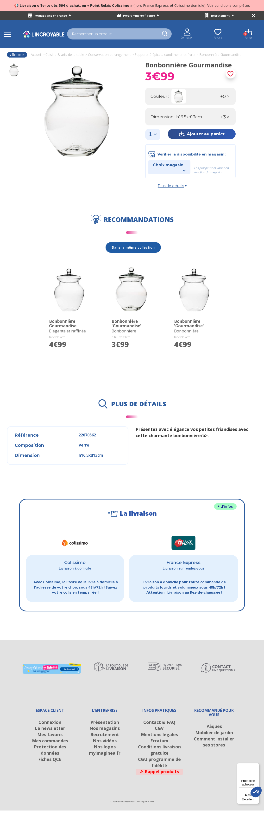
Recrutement (222, 15)
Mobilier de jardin (214, 739)
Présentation (104, 729)
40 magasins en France (53, 15)
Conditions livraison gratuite (159, 757)
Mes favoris (50, 741)
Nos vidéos (105, 747)
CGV (159, 735)
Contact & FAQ (159, 729)
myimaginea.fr (104, 759)
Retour (16, 54)
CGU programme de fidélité (159, 769)
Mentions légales (159, 741)
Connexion (49, 729)
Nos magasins (104, 735)
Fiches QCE (50, 766)
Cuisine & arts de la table (64, 54)
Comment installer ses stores (214, 748)
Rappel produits (159, 778)
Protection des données (50, 757)
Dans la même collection (133, 247)
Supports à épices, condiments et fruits (165, 54)
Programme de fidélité (141, 15)
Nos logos (105, 753)
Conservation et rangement (109, 54)
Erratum (159, 747)
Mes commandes (50, 747)
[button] (256, 792)
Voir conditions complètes (228, 5)
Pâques (214, 733)
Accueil (36, 54)
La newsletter (50, 735)
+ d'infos (225, 506)
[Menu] (256, 766)
